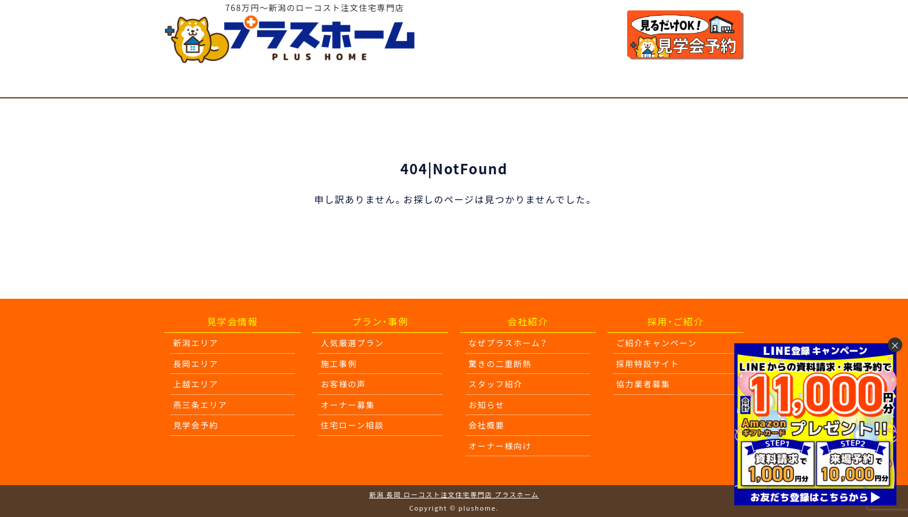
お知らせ (486, 404)
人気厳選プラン (278, 84)
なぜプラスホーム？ (508, 343)
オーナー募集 (348, 404)
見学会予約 (195, 425)
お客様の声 (343, 384)
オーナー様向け (707, 84)
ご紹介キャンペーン (656, 343)
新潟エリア (195, 343)
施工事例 (361, 84)
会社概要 (486, 425)
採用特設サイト (647, 363)
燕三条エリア (200, 404)
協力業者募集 (643, 384)
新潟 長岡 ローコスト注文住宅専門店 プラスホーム (454, 494)
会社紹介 (624, 84)
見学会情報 (190, 84)
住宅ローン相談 (443, 84)
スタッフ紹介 (495, 384)
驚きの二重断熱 (542, 84)
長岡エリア (195, 363)
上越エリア (195, 384)
